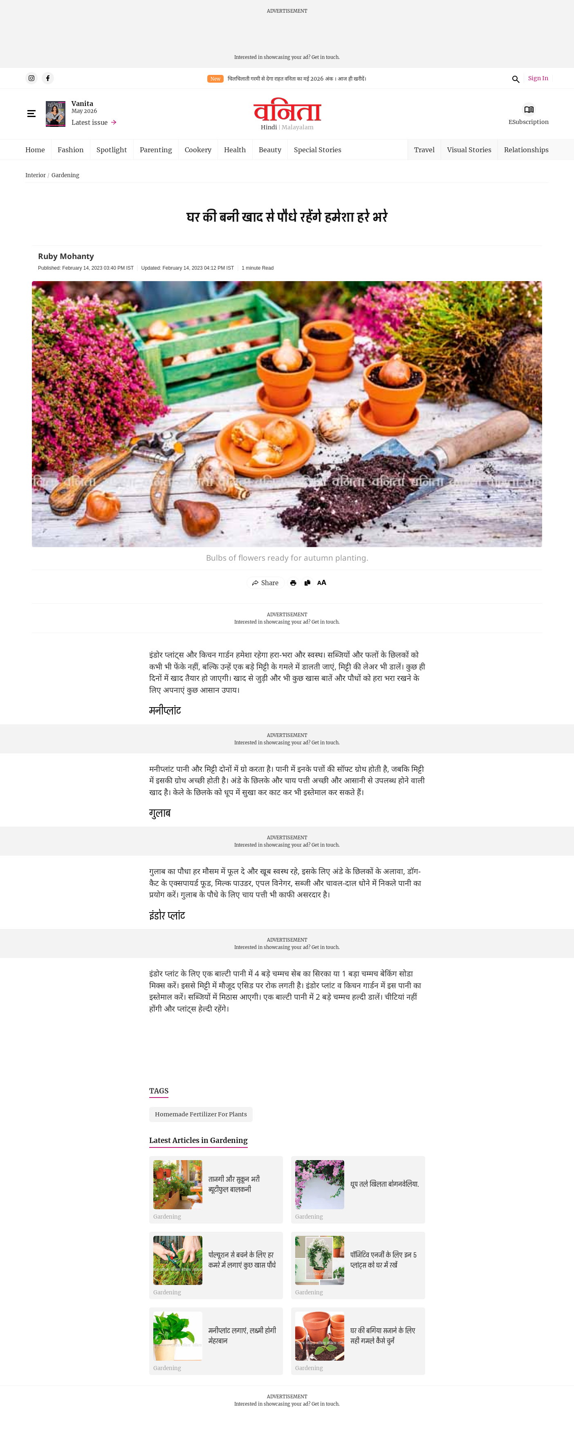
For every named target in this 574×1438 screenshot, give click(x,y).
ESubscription (529, 122)
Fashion (71, 149)
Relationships (526, 149)
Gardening (65, 175)
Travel (424, 149)
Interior (35, 175)
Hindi (269, 127)
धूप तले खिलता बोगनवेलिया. (384, 1184)
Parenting (156, 149)
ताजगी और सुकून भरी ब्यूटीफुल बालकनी (234, 1184)
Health (235, 149)
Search (515, 78)
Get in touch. (326, 57)
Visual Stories (469, 149)
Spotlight (111, 149)
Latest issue (90, 122)
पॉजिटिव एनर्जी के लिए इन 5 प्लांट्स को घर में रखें (383, 1260)
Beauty (270, 149)
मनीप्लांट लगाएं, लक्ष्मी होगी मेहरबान (242, 1336)
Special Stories (317, 149)
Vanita (82, 103)
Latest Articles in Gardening (198, 1140)
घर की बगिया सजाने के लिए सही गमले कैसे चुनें (382, 1336)
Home (35, 149)
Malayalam (298, 127)
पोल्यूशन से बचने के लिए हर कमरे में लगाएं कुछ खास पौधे (242, 1260)
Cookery (198, 149)
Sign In (538, 78)
